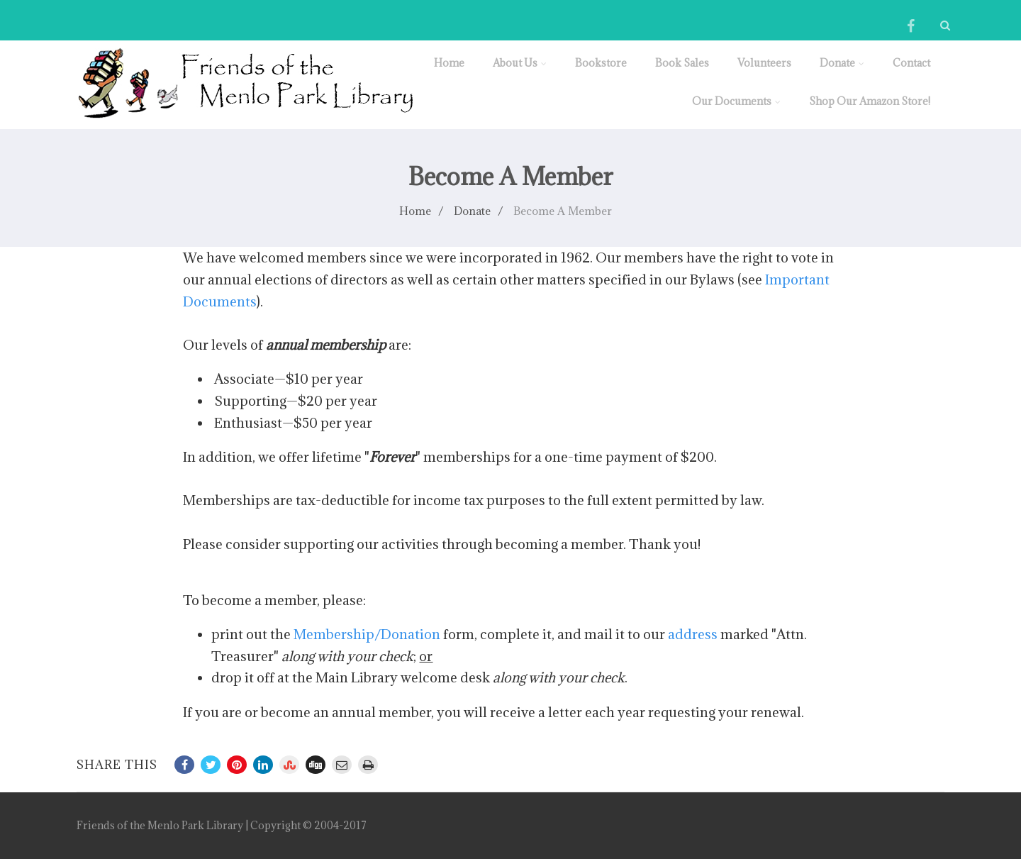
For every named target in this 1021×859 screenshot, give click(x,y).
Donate (842, 63)
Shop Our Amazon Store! (869, 101)
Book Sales (682, 63)
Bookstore (601, 63)
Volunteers (764, 63)
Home (449, 63)
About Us (520, 63)
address (693, 634)
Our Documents (736, 101)
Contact (911, 63)
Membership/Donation (367, 634)
